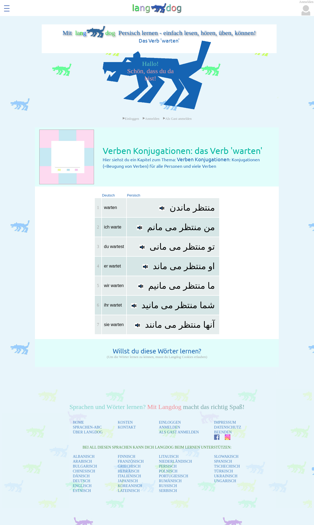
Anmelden (151, 119)
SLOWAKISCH (226, 457)
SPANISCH (223, 461)
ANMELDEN (169, 427)
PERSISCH (167, 466)
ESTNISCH (82, 491)
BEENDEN (223, 432)
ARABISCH (82, 461)
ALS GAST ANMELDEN (179, 432)
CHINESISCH (84, 471)
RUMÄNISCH (170, 481)
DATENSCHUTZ (227, 427)
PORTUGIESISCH (173, 476)
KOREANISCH (130, 486)
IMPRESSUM (225, 422)
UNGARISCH (225, 481)
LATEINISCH (129, 491)
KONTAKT (127, 427)
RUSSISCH (168, 486)
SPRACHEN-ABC (87, 427)
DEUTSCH (81, 481)
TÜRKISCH (223, 471)
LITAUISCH (169, 457)
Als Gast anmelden (177, 119)
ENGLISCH (82, 486)
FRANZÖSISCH (131, 461)
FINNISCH (126, 457)
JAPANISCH (128, 481)
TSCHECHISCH (227, 466)
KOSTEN (125, 422)
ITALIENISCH (129, 476)
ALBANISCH (84, 457)
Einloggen (130, 119)
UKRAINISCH (225, 476)
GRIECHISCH (129, 466)
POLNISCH (168, 471)
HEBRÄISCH (128, 471)
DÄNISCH (81, 476)
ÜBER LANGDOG (88, 432)
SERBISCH (168, 491)
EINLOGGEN (170, 422)
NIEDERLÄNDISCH (175, 461)
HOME (78, 422)
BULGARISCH (85, 466)
